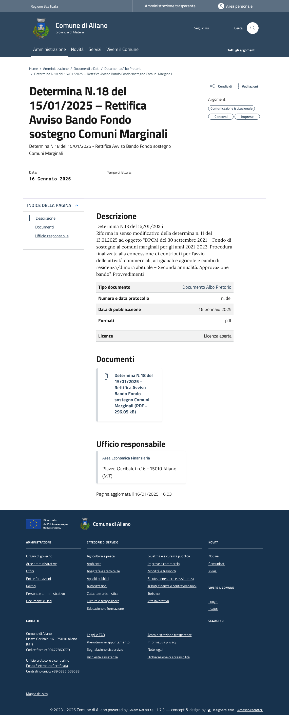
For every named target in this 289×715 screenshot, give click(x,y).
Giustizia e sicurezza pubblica (169, 556)
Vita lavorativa (158, 601)
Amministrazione (49, 49)
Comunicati (216, 563)
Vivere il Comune (122, 49)
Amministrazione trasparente (170, 6)
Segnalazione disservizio (105, 649)
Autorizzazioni (97, 586)
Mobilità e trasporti (162, 571)
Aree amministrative (41, 563)
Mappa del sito (37, 694)
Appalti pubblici (98, 578)
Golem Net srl (139, 710)
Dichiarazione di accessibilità (169, 657)
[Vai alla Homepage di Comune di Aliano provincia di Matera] (72, 28)
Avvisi (212, 571)
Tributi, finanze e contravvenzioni (172, 586)
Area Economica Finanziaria (126, 458)
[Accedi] (235, 6)
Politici (31, 586)
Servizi (95, 49)
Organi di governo (39, 556)
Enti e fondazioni (38, 578)
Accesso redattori (250, 710)
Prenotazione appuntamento (108, 642)
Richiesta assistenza (102, 657)
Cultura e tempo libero (103, 601)
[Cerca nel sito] (253, 28)
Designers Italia (221, 710)
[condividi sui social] (220, 86)
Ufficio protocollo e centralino (47, 660)
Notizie (213, 556)
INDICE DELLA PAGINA (49, 205)
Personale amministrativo (45, 593)
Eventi (213, 609)
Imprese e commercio (164, 563)
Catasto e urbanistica (102, 593)
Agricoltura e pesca (101, 556)
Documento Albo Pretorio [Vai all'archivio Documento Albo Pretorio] (207, 287)
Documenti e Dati (39, 601)
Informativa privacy (162, 642)
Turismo (154, 593)
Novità (77, 49)
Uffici (30, 571)
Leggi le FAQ (96, 635)
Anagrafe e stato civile (103, 571)
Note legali (155, 649)
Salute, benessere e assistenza (171, 578)
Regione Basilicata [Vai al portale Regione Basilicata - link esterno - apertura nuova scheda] (44, 6)
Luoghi (213, 601)
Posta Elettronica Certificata (47, 665)
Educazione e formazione (105, 608)
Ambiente (94, 563)
